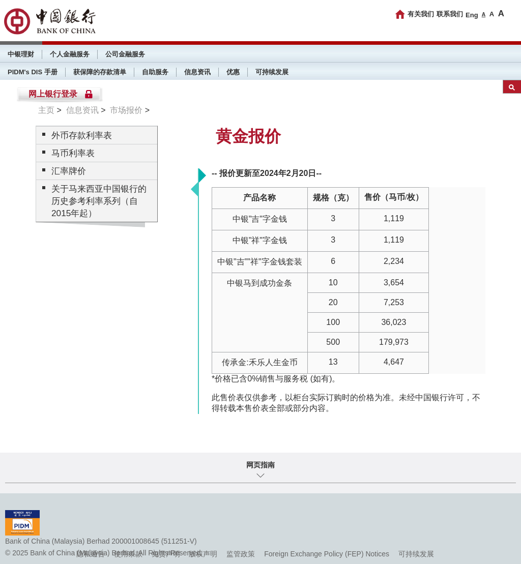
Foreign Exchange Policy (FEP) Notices (326, 554)
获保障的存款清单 (99, 72)
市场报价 (126, 110)
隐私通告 (90, 554)
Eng (472, 15)
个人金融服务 (70, 54)
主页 (46, 110)
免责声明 (166, 554)
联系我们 (450, 14)
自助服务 (155, 72)
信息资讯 (197, 72)
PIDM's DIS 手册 (32, 72)
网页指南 (260, 465)
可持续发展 (271, 72)
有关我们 (421, 14)
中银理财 (21, 54)
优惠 (233, 72)
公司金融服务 (125, 54)
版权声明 (203, 554)
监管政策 (240, 554)
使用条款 (128, 554)
